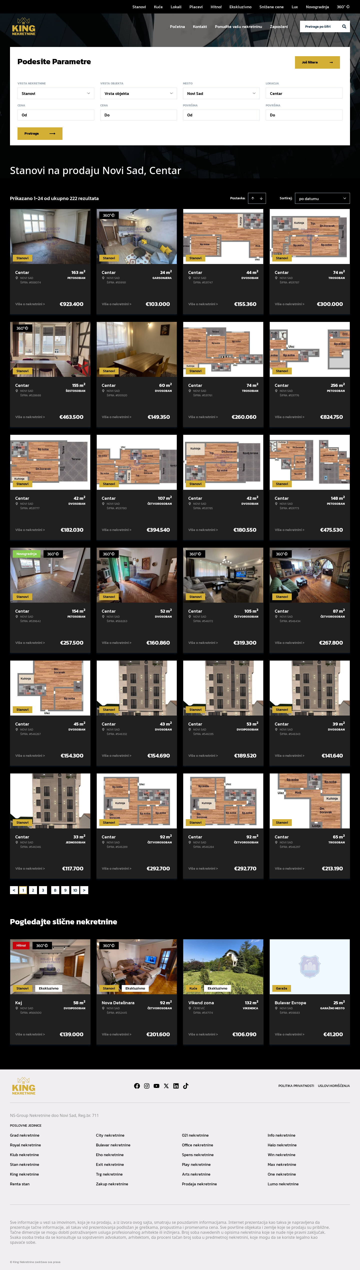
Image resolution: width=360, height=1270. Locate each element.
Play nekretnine (196, 1163)
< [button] (14, 888)
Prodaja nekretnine (199, 1182)
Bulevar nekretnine (113, 1143)
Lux (295, 7)
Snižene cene (272, 7)
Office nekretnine (197, 1143)
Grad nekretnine (25, 1133)
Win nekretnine (282, 1153)
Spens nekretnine (198, 1153)
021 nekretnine (195, 1133)
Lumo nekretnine (283, 1182)
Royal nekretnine (25, 1143)
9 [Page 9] (65, 888)
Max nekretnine (282, 1163)
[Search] (344, 26)
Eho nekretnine (110, 1153)
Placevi (196, 7)
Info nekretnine (282, 1133)
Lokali (176, 7)
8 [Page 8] (55, 888)
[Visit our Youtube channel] (157, 1084)
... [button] (49, 888)
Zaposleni (279, 26)
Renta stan (20, 1182)
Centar (276, 92)
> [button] (84, 888)
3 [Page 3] (43, 888)
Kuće (158, 7)
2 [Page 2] (33, 888)
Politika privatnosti (296, 1084)
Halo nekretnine (282, 1143)
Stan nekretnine (24, 1163)
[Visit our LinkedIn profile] (176, 1084)
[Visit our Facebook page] (137, 1084)
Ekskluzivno (241, 7)
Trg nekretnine (109, 1172)
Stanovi (139, 7)
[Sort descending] (261, 196)
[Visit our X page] (166, 1084)
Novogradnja (317, 7)
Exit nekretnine (110, 1163)
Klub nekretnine (24, 1153)
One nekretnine (282, 1172)
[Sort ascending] (252, 196)
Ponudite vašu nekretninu (238, 26)
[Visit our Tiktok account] (186, 1084)
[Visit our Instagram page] (147, 1084)
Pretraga (40, 131)
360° (343, 7)
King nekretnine (24, 1172)
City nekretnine (110, 1133)
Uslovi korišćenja (334, 1084)
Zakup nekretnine (112, 1182)
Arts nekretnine (196, 1172)
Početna (177, 26)
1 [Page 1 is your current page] (23, 888)
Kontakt (200, 26)
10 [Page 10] (75, 888)
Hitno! (216, 7)
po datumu (309, 197)
